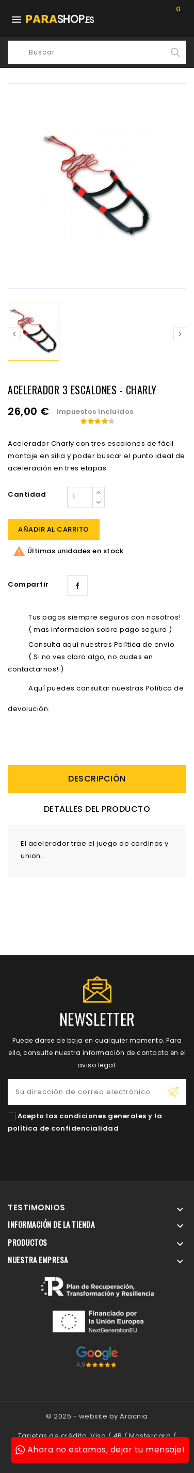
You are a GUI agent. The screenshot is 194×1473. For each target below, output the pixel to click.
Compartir (77, 585)
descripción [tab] (97, 779)
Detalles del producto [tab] (97, 809)
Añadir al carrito (53, 529)
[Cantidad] (80, 497)
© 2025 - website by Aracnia (97, 1416)
